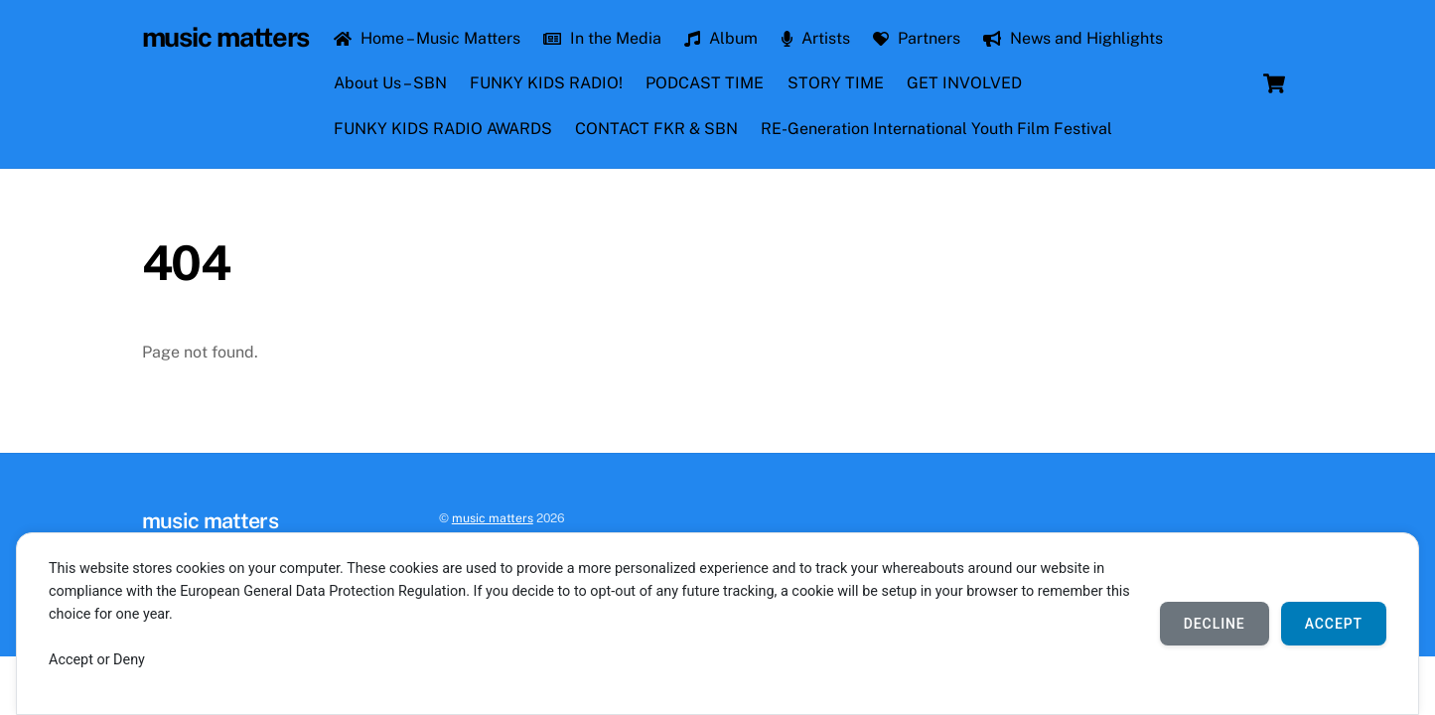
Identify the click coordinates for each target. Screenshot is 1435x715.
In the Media (602, 38)
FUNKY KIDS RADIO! (546, 82)
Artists (816, 38)
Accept (1334, 624)
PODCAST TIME (705, 82)
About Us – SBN (390, 82)
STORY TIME (836, 82)
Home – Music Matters (427, 38)
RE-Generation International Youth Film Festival (936, 128)
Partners (916, 38)
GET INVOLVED (964, 82)
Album (721, 38)
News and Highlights (1073, 38)
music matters (492, 517)
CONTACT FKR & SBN (656, 128)
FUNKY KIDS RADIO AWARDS (443, 128)
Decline (1214, 624)
